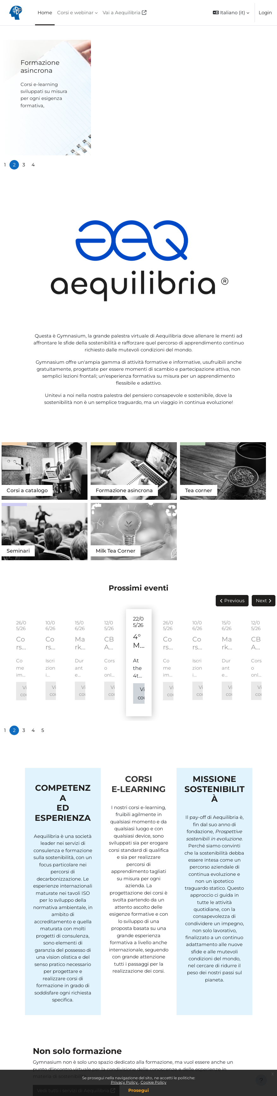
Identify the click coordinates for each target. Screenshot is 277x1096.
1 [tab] (5, 165)
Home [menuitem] (45, 12)
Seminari (184, 468)
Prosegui (138, 1090)
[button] (231, 12)
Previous (234, 525)
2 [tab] (14, 165)
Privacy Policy (125, 1082)
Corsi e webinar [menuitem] (75, 12)
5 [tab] (42, 655)
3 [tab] (23, 165)
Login (265, 12)
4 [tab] (33, 165)
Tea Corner (254, 468)
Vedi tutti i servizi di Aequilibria (73, 1015)
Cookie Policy (153, 1082)
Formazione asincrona (40, 66)
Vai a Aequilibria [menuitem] (122, 12)
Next (261, 525)
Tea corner (131, 468)
